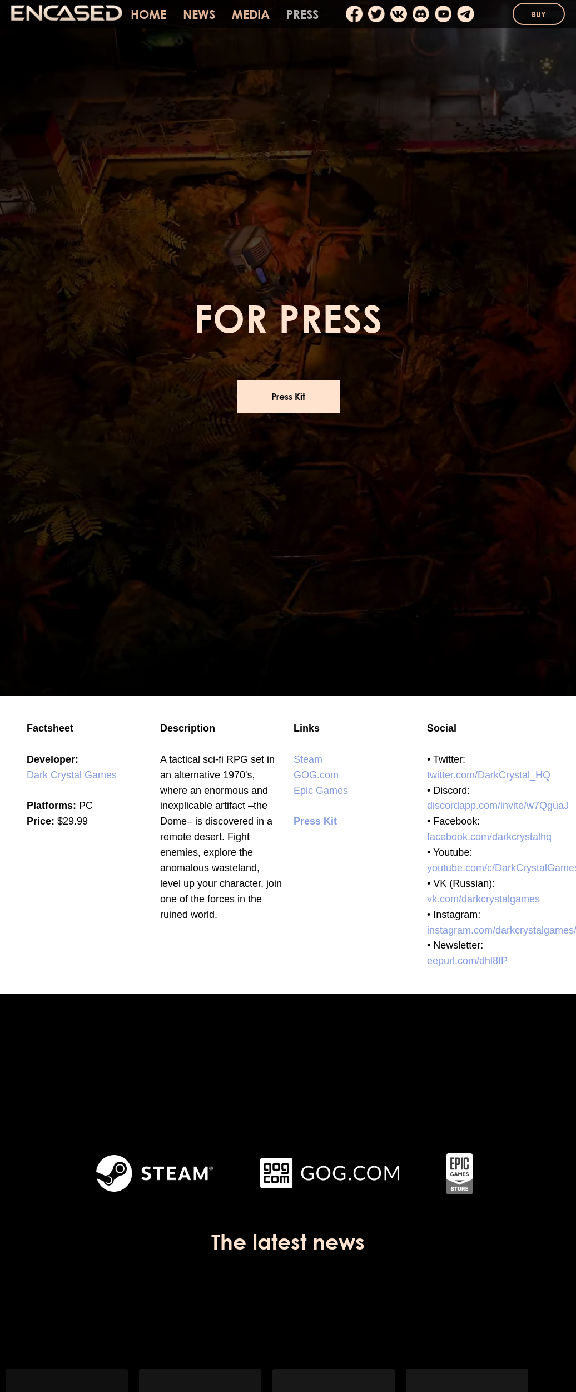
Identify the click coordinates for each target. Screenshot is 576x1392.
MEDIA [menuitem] (251, 14)
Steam (308, 759)
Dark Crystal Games (72, 775)
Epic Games (321, 790)
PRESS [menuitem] (302, 14)
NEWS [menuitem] (199, 14)
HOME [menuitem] (148, 14)
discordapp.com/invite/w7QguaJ (498, 805)
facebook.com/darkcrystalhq (489, 836)
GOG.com (316, 775)
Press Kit (315, 821)
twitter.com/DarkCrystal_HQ (488, 775)
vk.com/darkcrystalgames (483, 899)
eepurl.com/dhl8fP (467, 960)
